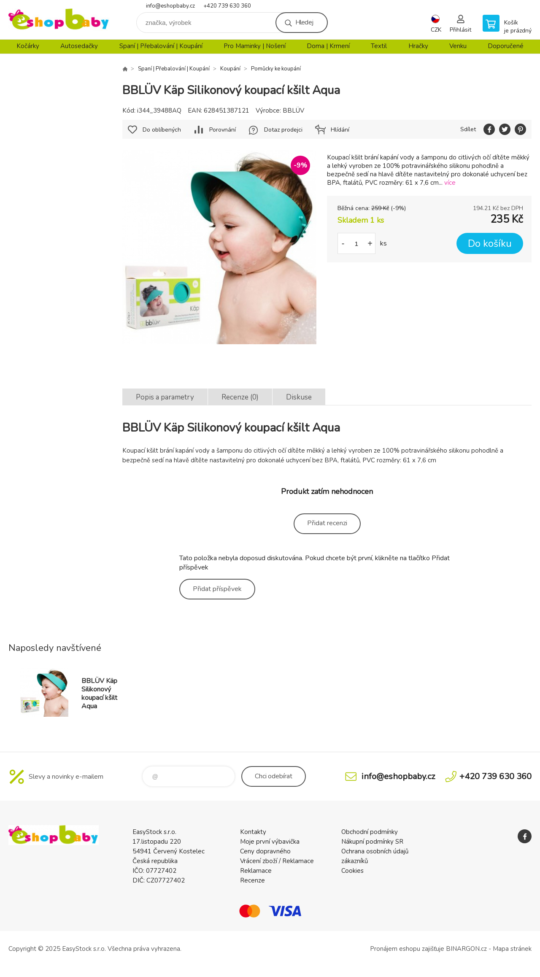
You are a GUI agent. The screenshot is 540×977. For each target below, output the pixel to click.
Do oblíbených (162, 130)
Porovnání (222, 130)
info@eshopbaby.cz (170, 6)
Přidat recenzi (327, 523)
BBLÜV (293, 110)
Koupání (230, 69)
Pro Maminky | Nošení (255, 46)
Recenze (252, 880)
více (450, 182)
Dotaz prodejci (283, 130)
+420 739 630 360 (227, 6)
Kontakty (253, 832)
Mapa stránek (512, 949)
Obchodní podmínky (369, 832)
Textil (379, 46)
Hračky (418, 46)
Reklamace (256, 870)
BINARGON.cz (466, 949)
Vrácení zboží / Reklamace (277, 861)
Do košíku (490, 243)
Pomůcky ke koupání (276, 69)
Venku (458, 46)
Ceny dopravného (265, 851)
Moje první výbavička (270, 841)
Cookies (352, 870)
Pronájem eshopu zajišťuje (407, 949)
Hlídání (340, 130)
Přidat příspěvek (217, 589)
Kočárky (27, 46)
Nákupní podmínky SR (372, 841)
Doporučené (506, 46)
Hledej (304, 22)
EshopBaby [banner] (59, 19)
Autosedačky (79, 46)
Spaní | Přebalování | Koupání (160, 46)
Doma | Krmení (328, 46)
